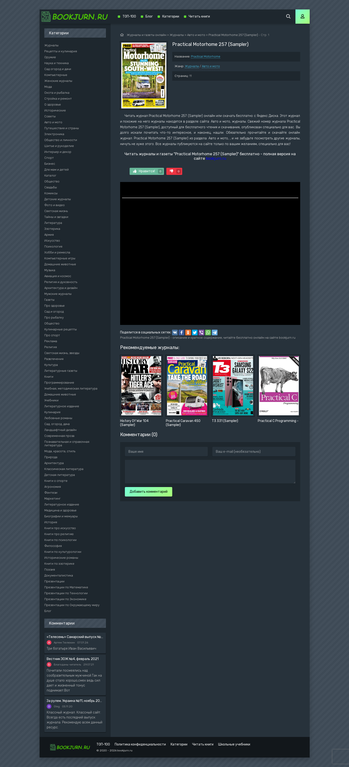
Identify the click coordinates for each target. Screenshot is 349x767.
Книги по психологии (60, 540)
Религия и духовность (60, 282)
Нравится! (148, 171)
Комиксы (51, 193)
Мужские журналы (58, 294)
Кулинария (52, 412)
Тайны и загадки (56, 217)
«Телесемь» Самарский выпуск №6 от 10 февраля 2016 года (75, 637)
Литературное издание (61, 406)
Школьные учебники (234, 744)
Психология (53, 246)
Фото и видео (54, 205)
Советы (50, 116)
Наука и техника (56, 63)
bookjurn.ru (216, 158)
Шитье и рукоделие (59, 146)
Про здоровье (54, 305)
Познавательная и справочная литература (66, 443)
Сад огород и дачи (57, 69)
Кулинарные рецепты (60, 329)
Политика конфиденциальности (140, 744)
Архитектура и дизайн (60, 288)
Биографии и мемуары (61, 516)
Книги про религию (59, 534)
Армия (49, 234)
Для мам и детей (56, 169)
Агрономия (52, 486)
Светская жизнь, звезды (61, 353)
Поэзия (49, 569)
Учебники (51, 400)
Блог (47, 611)
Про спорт (52, 335)
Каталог (50, 175)
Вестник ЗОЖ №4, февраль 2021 (73, 659)
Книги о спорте (56, 481)
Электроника (54, 134)
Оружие (50, 57)
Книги (48, 376)
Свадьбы (50, 187)
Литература (53, 223)
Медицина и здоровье (60, 510)
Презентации (54, 581)
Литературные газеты (60, 370)
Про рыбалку (54, 317)
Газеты (49, 299)
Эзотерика (52, 229)
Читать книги (199, 16)
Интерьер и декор (57, 152)
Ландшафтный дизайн (60, 430)
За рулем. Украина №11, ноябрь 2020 (75, 701)
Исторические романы (61, 557)
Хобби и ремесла (57, 252)
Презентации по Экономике (65, 599)
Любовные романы (58, 418)
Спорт (49, 158)
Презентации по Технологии (66, 593)
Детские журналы (57, 199)
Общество (51, 181)
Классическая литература (63, 469)
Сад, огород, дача (57, 424)
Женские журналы (58, 81)
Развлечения (53, 359)
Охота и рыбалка (56, 92)
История (50, 522)
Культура (51, 365)
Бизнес (49, 163)
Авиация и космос (57, 276)
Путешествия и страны (61, 128)
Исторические (55, 110)
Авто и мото (211, 66)
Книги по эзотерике (59, 563)
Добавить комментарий (149, 492)
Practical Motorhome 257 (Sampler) (233, 35)
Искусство (52, 240)
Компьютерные (55, 75)
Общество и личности (60, 140)
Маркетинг (52, 498)
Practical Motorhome (205, 56)
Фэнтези (50, 492)
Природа (50, 457)
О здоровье (52, 104)
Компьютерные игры (59, 258)
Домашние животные (60, 264)
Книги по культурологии (62, 552)
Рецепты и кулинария (60, 51)
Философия (53, 546)
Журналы (192, 66)
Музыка (49, 270)
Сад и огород (54, 311)
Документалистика (58, 575)
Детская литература (59, 475)
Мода (48, 87)
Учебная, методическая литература (70, 388)
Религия (50, 347)
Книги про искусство (60, 528)
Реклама (50, 341)
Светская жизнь (56, 211)
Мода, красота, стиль (59, 451)
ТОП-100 (129, 16)
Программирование (59, 382)
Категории (170, 16)
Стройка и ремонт (58, 98)
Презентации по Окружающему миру (72, 605)
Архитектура (54, 463)
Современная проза (59, 436)
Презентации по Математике (66, 587)
